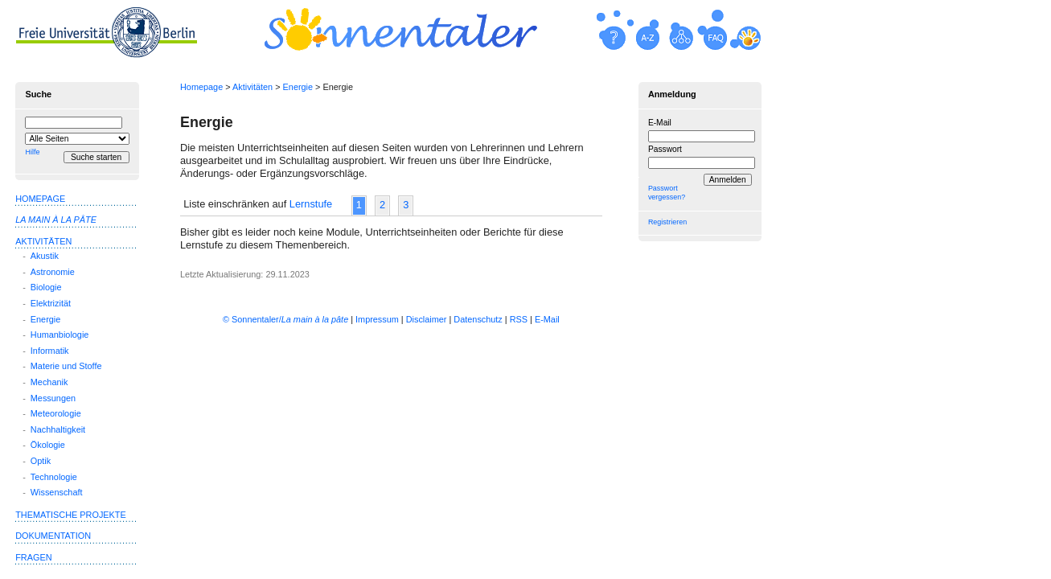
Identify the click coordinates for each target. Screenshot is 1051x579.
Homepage (201, 87)
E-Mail (659, 122)
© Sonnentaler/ (285, 319)
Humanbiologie (60, 334)
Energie (298, 87)
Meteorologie (56, 413)
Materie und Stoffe (66, 366)
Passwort (665, 149)
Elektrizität (51, 303)
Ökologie (48, 445)
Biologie (46, 287)
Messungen (53, 398)
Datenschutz (478, 319)
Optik (41, 461)
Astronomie (53, 272)
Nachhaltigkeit (58, 429)
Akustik (45, 256)
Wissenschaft (57, 492)
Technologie (54, 477)
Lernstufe (310, 204)
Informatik (50, 350)
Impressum (377, 319)
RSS (519, 319)
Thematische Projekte (70, 514)
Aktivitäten (252, 87)
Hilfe (32, 152)
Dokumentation (53, 535)
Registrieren (667, 222)
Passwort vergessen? (666, 192)
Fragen (33, 557)
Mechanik (49, 382)
